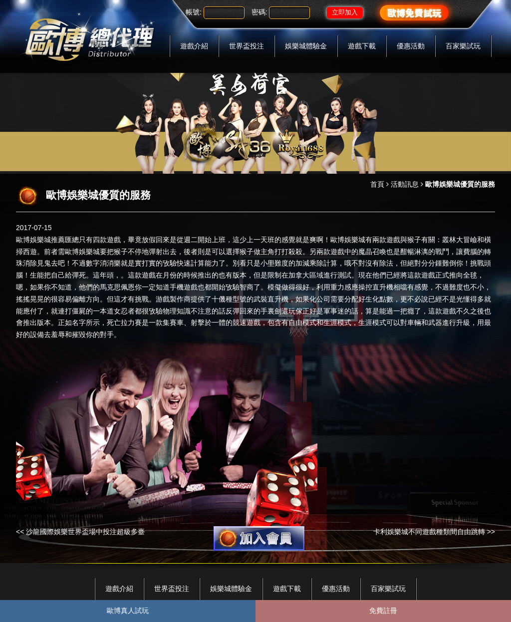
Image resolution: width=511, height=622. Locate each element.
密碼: (259, 12)
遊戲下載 (362, 46)
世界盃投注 (246, 46)
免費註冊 (383, 611)
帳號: (194, 12)
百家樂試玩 (463, 46)
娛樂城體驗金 (306, 46)
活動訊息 (405, 184)
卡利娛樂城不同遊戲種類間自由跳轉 (429, 532)
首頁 (377, 184)
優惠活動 (411, 46)
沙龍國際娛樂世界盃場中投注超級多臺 (85, 532)
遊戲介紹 (194, 46)
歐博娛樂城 (33, 240)
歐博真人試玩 (128, 611)
